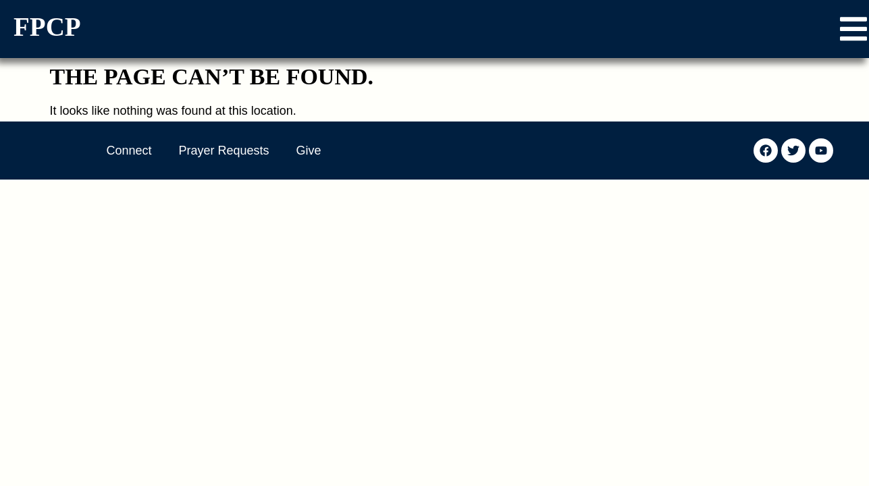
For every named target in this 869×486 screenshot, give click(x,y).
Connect (129, 150)
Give (308, 150)
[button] (853, 29)
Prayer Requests (224, 150)
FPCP (47, 26)
